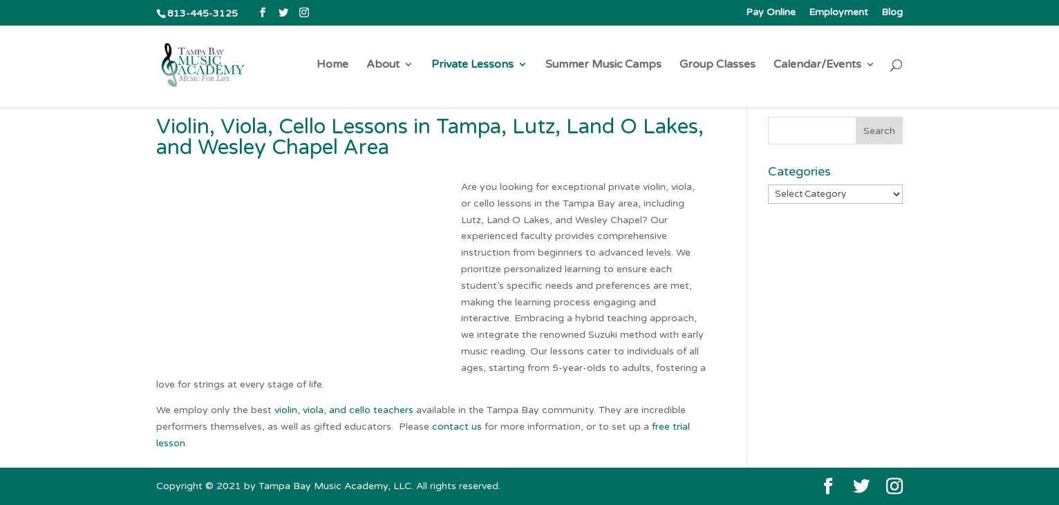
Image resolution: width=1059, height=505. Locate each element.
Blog (892, 13)
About (383, 65)
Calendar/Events (817, 65)
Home (332, 65)
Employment (838, 13)
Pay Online (771, 13)
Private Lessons (472, 65)
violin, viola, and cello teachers (343, 410)
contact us (457, 426)
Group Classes (718, 65)
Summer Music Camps (603, 65)
